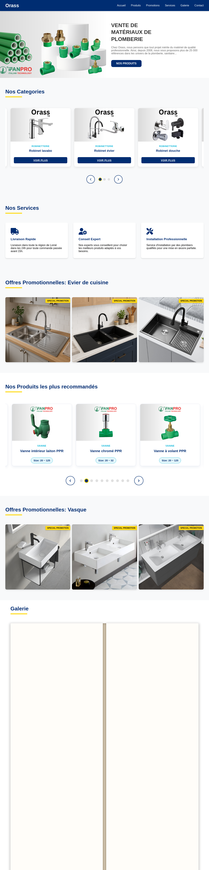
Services (170, 5)
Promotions (153, 5)
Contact (199, 5)
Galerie (184, 5)
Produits (136, 5)
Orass (12, 5)
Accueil (121, 5)
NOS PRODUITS (126, 63)
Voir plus (40, 160)
